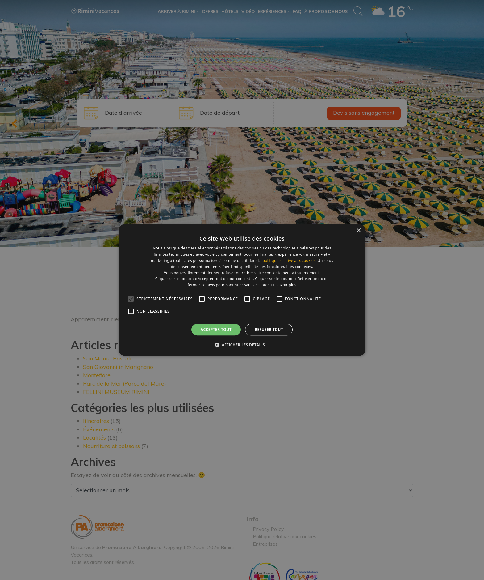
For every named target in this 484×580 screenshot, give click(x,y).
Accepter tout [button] (216, 329)
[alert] (242, 290)
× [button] (358, 230)
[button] (242, 345)
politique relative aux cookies (289, 260)
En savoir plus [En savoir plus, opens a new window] (283, 285)
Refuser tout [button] (269, 329)
